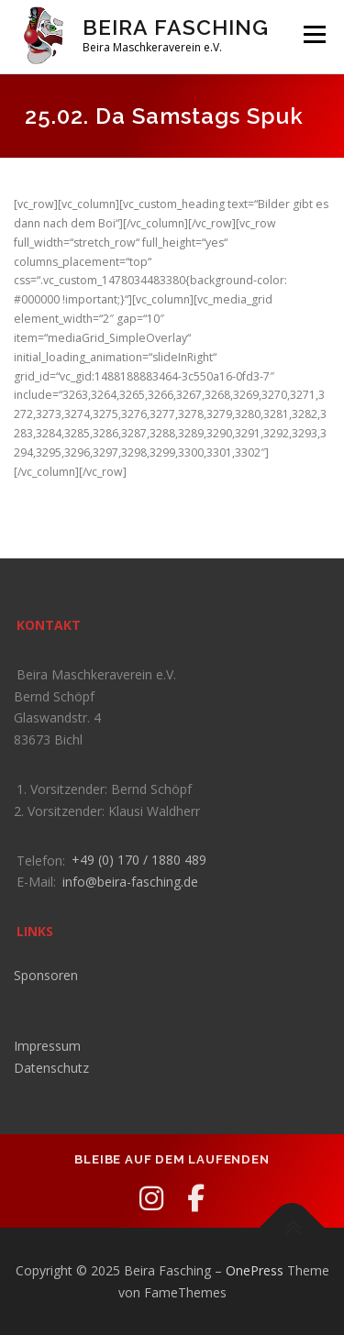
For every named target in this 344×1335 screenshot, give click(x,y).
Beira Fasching (176, 27)
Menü (313, 34)
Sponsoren (46, 975)
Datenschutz (51, 1067)
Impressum (47, 1045)
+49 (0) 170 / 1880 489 (139, 859)
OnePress (254, 1270)
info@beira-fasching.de (130, 881)
